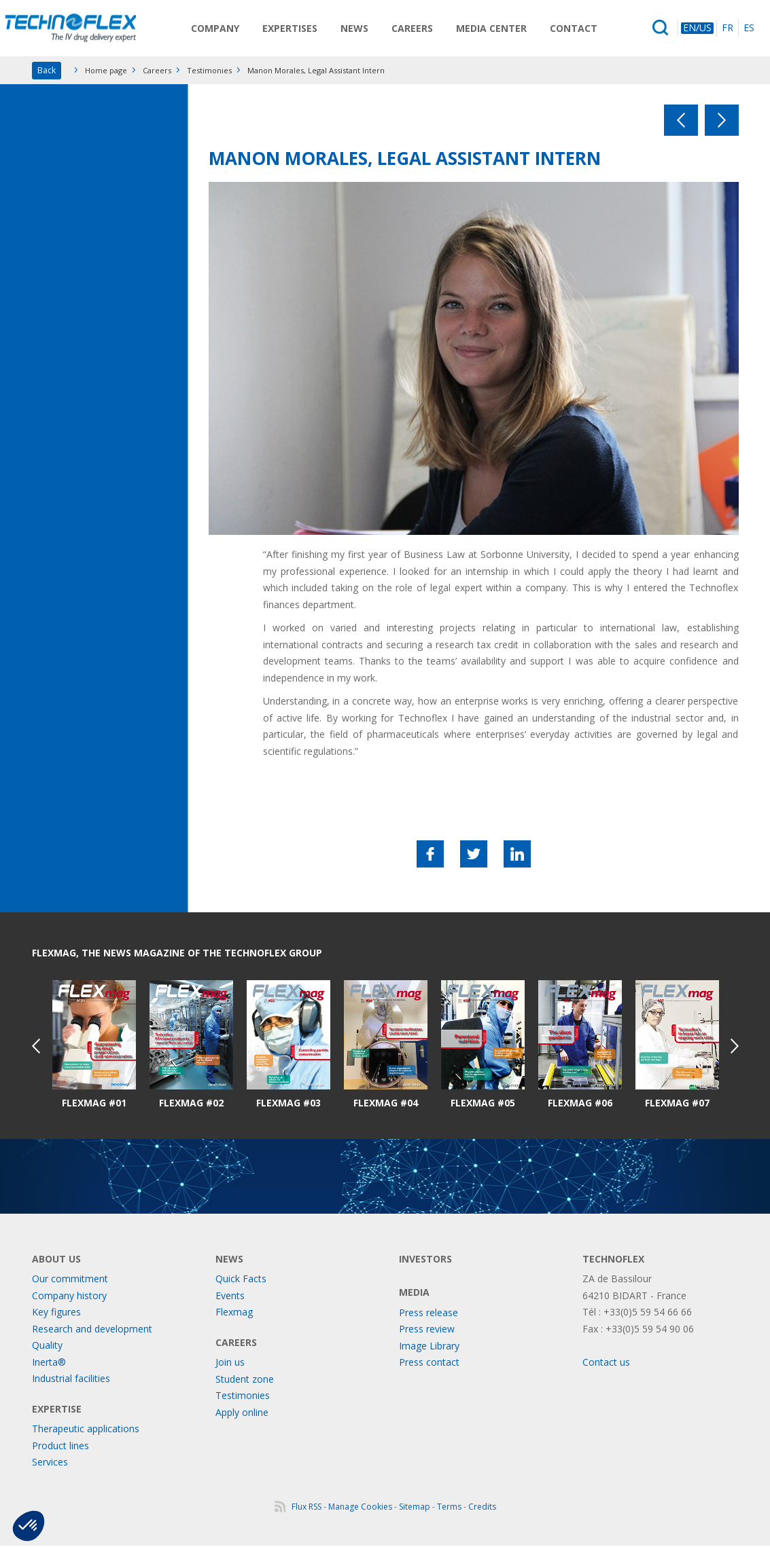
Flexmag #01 (94, 1106)
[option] (94, 1048)
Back (46, 73)
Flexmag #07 (677, 1106)
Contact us (606, 1365)
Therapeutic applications (85, 1431)
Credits (482, 1510)
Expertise (57, 1412)
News (361, 29)
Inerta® (49, 1365)
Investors (425, 1262)
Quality (47, 1348)
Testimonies (209, 74)
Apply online (241, 1415)
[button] (28, 1526)
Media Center (498, 29)
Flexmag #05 (483, 1106)
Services (50, 1465)
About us (56, 1262)
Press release (428, 1315)
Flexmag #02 (191, 1106)
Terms (449, 1510)
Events (230, 1298)
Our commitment (70, 1281)
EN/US (697, 29)
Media (414, 1295)
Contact (580, 29)
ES (748, 29)
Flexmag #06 (580, 1106)
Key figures (56, 1315)
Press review (427, 1332)
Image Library (429, 1349)
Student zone (244, 1382)
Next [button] (735, 1049)
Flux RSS (306, 1510)
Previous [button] (36, 1049)
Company (222, 29)
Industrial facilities (71, 1381)
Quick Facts (240, 1281)
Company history (69, 1298)
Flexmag (234, 1315)
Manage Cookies (360, 1510)
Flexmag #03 (288, 1106)
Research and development (92, 1332)
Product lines (60, 1448)
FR (727, 29)
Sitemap (414, 1510)
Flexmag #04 (385, 1106)
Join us (230, 1365)
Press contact (429, 1365)
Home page (106, 74)
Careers (419, 29)
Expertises (296, 29)
